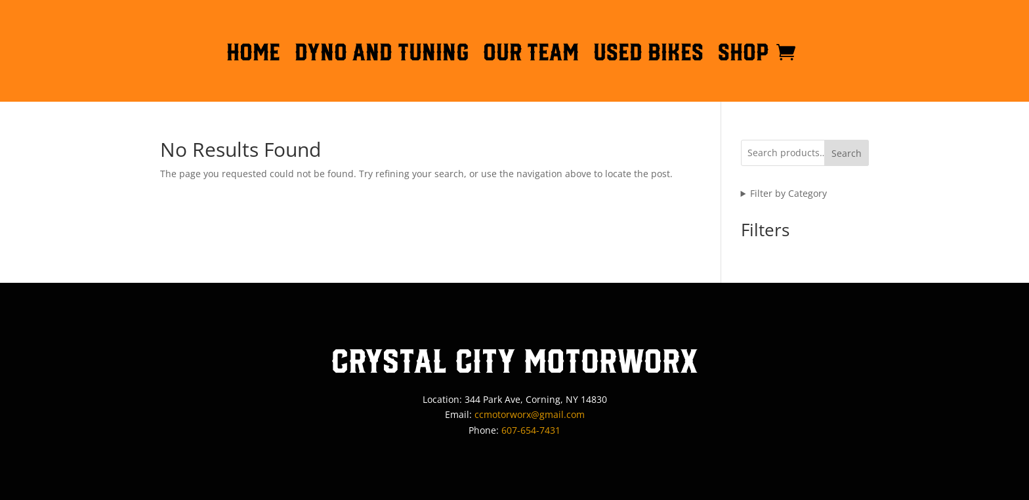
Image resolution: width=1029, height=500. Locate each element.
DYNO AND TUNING (382, 54)
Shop (743, 54)
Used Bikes (648, 54)
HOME (253, 54)
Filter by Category (788, 193)
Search (846, 153)
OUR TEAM (531, 54)
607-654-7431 (530, 430)
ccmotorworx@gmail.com (529, 414)
